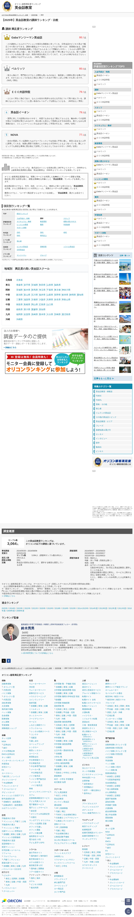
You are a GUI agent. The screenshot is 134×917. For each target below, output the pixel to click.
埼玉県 (42, 290)
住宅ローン (6, 767)
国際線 (41, 868)
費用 (41, 225)
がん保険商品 (111, 792)
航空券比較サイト (36, 859)
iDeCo (108, 841)
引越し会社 (33, 741)
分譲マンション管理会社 (12, 831)
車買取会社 (33, 757)
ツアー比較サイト (36, 872)
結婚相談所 (86, 829)
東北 (8, 878)
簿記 (63, 811)
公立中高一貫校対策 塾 (63, 750)
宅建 (58, 811)
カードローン (7, 773)
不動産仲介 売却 (8, 818)
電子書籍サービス (36, 804)
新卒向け (87, 793)
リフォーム (6, 853)
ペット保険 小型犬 (113, 767)
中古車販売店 (34, 763)
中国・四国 (21, 882)
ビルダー (7, 875)
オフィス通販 (34, 830)
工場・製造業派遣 (89, 725)
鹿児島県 (66, 314)
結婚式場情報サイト (90, 836)
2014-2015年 (82, 608)
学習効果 (66, 225)
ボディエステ (87, 810)
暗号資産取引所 (8, 799)
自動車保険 (6, 684)
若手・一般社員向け (92, 790)
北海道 (19, 280)
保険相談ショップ (9, 728)
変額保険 (109, 818)
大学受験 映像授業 (62, 703)
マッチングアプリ (89, 839)
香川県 (27, 309)
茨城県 (19, 290)
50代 (18, 235)
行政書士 (59, 818)
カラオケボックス (89, 865)
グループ (43, 255)
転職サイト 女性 (89, 700)
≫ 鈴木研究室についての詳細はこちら (37, 653)
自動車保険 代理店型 (114, 748)
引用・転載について (81, 901)
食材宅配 (33, 703)
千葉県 (50, 290)
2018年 (58, 608)
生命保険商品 (111, 783)
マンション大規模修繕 (11, 837)
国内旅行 (34, 856)
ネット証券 (6, 738)
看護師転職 (86, 709)
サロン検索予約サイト (91, 813)
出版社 (34, 817)
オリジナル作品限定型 (40, 814)
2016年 (65, 608)
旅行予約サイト (35, 853)
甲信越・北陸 (69, 712)
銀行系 (6, 776)
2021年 (35, 608)
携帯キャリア (111, 684)
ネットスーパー (35, 715)
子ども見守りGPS (36, 843)
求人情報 (93, 901)
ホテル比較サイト (36, 862)
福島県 (57, 285)
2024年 (12, 608)
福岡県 (19, 314)
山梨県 (50, 295)
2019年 (50, 608)
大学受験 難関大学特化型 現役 (66, 696)
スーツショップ (60, 886)
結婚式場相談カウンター (92, 833)
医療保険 (5, 719)
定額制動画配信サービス (39, 798)
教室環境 (43, 221)
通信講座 (58, 805)
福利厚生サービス (36, 836)
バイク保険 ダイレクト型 (115, 751)
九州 (24, 834)
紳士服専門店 (59, 882)
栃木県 (27, 290)
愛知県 (80, 295)
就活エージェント (89, 684)
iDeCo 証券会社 (8, 754)
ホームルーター (111, 690)
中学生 (66, 773)
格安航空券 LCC (36, 865)
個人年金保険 (111, 815)
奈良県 (57, 299)
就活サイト (86, 687)
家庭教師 (58, 776)
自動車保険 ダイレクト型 (115, 745)
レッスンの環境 (22, 225)
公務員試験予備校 (61, 837)
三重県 (19, 299)
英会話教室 (58, 799)
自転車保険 (6, 703)
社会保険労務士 (70, 815)
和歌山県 (66, 299)
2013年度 (103, 608)
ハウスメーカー (10, 888)
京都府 (34, 299)
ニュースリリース (39, 901)
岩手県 (27, 285)
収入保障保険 (112, 789)
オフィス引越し (35, 827)
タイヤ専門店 (59, 892)
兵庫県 (50, 299)
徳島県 (19, 309)
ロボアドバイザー (9, 808)
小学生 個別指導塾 (62, 763)
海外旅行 (44, 856)
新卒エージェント (89, 745)
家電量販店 (58, 876)
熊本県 (42, 314)
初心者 (19, 241)
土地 (24, 821)
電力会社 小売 (35, 839)
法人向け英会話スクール (64, 840)
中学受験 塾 (59, 738)
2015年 (73, 608)
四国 (109, 712)
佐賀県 (27, 314)
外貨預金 (5, 764)
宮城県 (34, 285)
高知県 (42, 309)
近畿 (18, 834)
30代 (41, 232)
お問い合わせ (67, 901)
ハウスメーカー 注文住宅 (11, 869)
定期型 (117, 776)
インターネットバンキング (13, 760)
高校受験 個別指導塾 (62, 722)
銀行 (5, 748)
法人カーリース (88, 768)
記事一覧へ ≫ (125, 255)
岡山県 (34, 304)
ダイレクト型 (9, 687)
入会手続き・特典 (23, 218)
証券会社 (7, 745)
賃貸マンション (8, 847)
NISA (4, 741)
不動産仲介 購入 (8, 825)
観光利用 (34, 888)
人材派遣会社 (87, 754)
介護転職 (86, 712)
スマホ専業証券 (8, 751)
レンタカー (33, 747)
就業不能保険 (111, 799)
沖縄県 (19, 319)
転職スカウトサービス (91, 703)
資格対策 (43, 247)
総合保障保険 (111, 811)
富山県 (27, 295)
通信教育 (58, 769)
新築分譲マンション (10, 863)
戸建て (17, 821)
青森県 (19, 285)
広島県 (42, 304)
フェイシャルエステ (90, 807)
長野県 (57, 295)
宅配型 (34, 738)
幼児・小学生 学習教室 (63, 779)
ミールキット (34, 709)
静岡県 (72, 295)
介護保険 (109, 808)
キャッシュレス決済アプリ (13, 795)
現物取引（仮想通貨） (12, 802)
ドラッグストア (60, 879)
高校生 (59, 773)
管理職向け (88, 787)
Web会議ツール (88, 777)
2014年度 (94, 608)
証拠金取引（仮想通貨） (13, 805)
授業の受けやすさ (69, 221)
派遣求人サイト (88, 728)
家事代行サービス (36, 693)
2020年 (43, 608)
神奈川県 (66, 290)
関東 (99, 852)
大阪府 (42, 299)
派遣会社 (86, 722)
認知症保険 (110, 802)
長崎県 (34, 314)
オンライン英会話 (61, 802)
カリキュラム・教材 (24, 221)
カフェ (32, 795)
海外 (38, 878)
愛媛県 (34, 309)
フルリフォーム (10, 856)
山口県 (50, 304)
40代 (65, 232)
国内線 (34, 868)
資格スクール (59, 824)
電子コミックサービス (38, 808)
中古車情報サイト (36, 760)
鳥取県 (19, 304)
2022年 (27, 608)
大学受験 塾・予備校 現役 (65, 684)
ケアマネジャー (71, 818)
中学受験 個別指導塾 (62, 744)
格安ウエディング (89, 826)
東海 (13, 834)
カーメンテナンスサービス (40, 792)
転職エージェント (89, 706)
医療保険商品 (111, 773)
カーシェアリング (36, 744)
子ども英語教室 (60, 792)
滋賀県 (27, 299)
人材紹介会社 (87, 749)
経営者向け (88, 784)
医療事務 (64, 808)
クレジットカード (9, 780)
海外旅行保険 (7, 709)
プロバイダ (110, 703)
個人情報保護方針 (53, 901)
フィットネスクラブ (62, 853)
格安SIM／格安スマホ (114, 696)
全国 (97, 862)
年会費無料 (8, 783)
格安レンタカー (35, 750)
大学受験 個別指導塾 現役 (65, 690)
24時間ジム (59, 856)
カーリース (33, 754)
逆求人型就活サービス (91, 690)
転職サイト (86, 696)
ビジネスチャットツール (92, 774)
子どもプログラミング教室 (65, 843)
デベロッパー (9, 891)
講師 (96, 90)
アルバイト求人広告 (90, 758)
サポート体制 (21, 228)
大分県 (50, 314)
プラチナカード (116, 873)
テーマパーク (87, 868)
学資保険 (5, 725)
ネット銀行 (6, 757)
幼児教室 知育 (60, 782)
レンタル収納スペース (40, 731)
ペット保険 (6, 712)
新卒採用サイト (88, 740)
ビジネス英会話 (22, 247)
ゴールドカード (10, 789)
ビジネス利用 (36, 884)
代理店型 (7, 690)
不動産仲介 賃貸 (8, 840)
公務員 (59, 821)
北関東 (14, 878)
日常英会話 (21, 250)
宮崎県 (57, 314)
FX (3, 770)
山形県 (50, 285)
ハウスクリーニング (37, 696)
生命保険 (5, 715)
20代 (18, 232)
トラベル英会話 (69, 247)
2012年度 (113, 608)
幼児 (58, 795)
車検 (31, 788)
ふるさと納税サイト (37, 725)
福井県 (42, 295)
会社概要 (27, 901)
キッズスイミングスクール (64, 863)
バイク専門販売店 (38, 779)
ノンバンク (15, 776)
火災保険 (5, 706)
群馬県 (34, 290)
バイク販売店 (34, 776)
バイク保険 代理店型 (114, 754)
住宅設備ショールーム (11, 850)
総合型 (34, 811)
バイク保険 (6, 693)
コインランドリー (36, 700)
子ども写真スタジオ (37, 801)
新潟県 (19, 295)
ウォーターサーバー (37, 684)
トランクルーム (35, 728)
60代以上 (43, 235)
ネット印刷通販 (88, 771)
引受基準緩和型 (113, 780)
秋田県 (42, 285)
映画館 (85, 849)
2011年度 (122, 608)
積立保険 (109, 821)
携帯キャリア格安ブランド (116, 687)
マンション (8, 821)
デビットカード (8, 792)
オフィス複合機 (35, 833)
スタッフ (66, 218)
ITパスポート (68, 821)
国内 (33, 878)
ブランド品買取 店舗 (37, 823)
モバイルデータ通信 (113, 693)
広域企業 (111, 715)
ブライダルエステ (89, 803)
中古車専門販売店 (38, 766)
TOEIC (59, 815)
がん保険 (5, 722)
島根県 (27, 304)
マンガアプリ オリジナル (39, 820)
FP (57, 808)
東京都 (57, 290)
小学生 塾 (58, 757)
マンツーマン (21, 255)
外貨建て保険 (111, 805)
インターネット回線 (113, 719)
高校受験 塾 (59, 706)
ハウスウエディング (90, 823)
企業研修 (86, 781)
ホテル (32, 881)
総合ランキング (22, 214)
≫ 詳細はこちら (8, 596)
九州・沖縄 (60, 719)
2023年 (20, 608)
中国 (128, 709)
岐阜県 (65, 295)
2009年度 (11, 611)
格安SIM (110, 700)
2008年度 (20, 611)
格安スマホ (120, 700)
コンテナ (34, 734)
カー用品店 (58, 889)
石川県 (34, 295)
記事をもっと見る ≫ (104, 378)
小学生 (74, 773)
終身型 (110, 776)
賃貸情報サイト (8, 844)
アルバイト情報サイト (91, 693)
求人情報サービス (89, 731)
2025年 (5, 608)
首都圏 (6, 834)
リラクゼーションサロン (64, 860)
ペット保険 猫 (111, 770)
